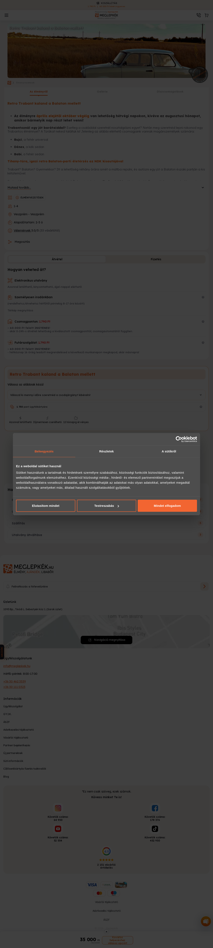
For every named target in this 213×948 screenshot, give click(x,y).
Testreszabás (106, 505)
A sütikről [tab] (169, 451)
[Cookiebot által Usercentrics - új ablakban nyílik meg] (179, 439)
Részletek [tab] (106, 451)
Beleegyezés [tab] (44, 451)
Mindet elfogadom (167, 505)
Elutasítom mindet (45, 505)
